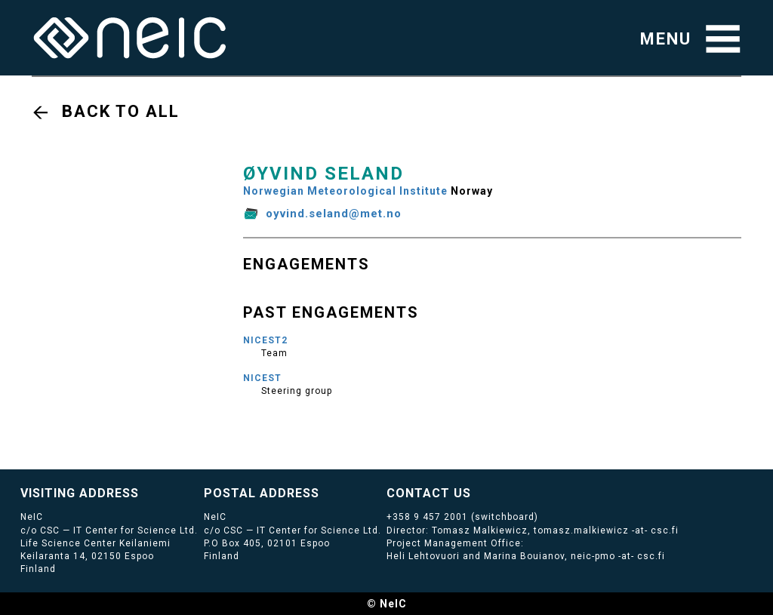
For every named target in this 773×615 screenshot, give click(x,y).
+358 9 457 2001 (427, 517)
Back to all (121, 111)
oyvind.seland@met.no (334, 213)
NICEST (262, 378)
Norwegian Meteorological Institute (345, 191)
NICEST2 (265, 340)
